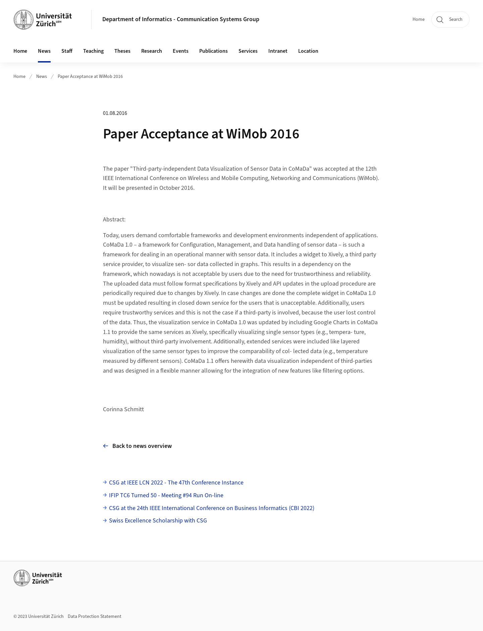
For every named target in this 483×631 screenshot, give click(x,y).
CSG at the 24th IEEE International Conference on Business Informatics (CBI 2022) (211, 508)
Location (308, 51)
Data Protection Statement (94, 616)
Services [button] (248, 51)
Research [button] (151, 51)
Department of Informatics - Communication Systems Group (180, 19)
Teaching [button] (93, 51)
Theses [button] (122, 51)
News (44, 51)
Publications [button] (213, 51)
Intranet (277, 51)
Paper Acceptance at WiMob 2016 (90, 76)
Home (419, 19)
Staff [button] (66, 51)
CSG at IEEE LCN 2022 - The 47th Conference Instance (176, 482)
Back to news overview (137, 446)
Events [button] (181, 51)
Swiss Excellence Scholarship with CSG (158, 520)
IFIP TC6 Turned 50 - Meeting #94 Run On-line (166, 495)
